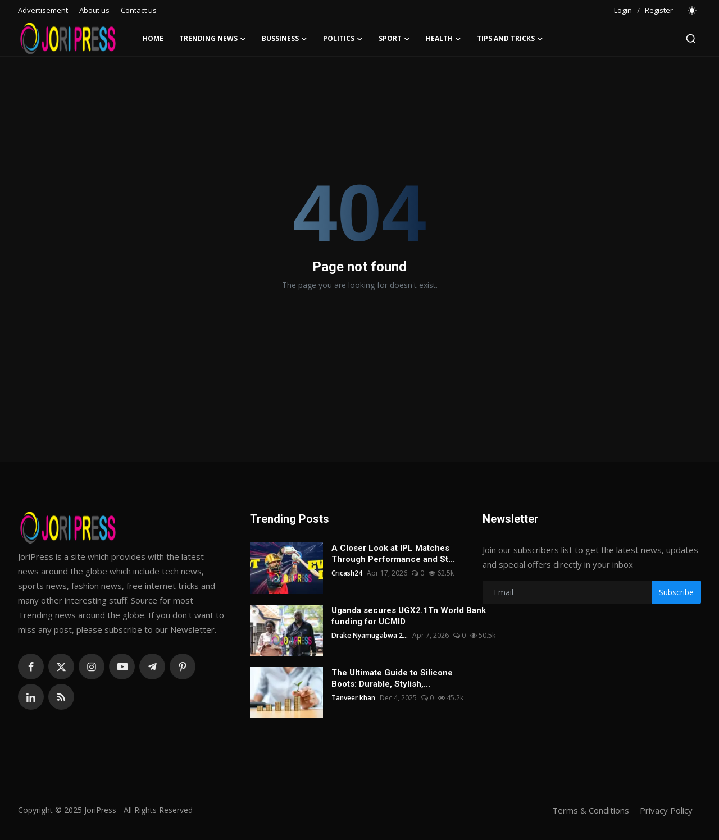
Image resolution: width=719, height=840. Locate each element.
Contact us (139, 10)
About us (94, 10)
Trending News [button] (212, 39)
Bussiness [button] (284, 39)
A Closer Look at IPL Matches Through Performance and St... (393, 553)
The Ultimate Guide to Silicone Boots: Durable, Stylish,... (392, 678)
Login (623, 10)
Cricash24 (346, 573)
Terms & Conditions (590, 810)
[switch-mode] (692, 10)
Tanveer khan (353, 697)
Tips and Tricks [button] (510, 39)
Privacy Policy (666, 810)
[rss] (61, 697)
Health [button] (443, 39)
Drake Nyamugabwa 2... (369, 635)
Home (153, 38)
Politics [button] (343, 39)
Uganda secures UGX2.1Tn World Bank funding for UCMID (408, 616)
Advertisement (43, 10)
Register (659, 10)
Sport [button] (394, 39)
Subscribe (676, 592)
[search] (691, 39)
